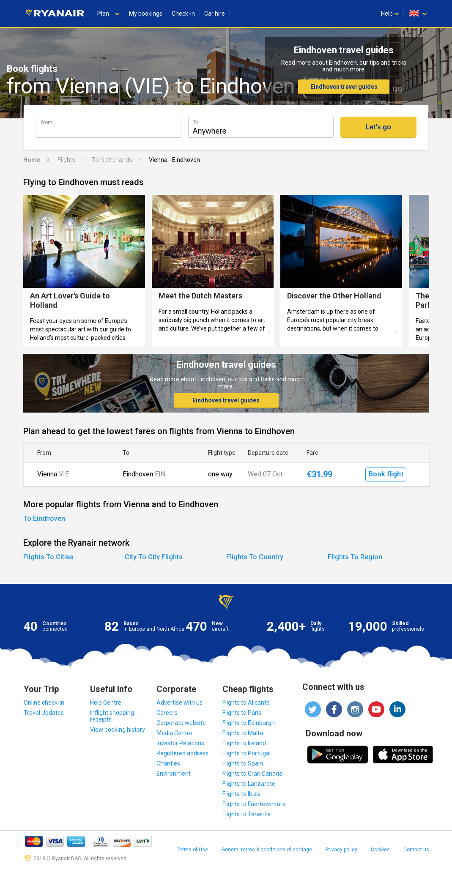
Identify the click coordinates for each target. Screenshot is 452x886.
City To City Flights (154, 557)
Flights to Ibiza (241, 793)
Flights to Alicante (246, 702)
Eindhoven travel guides (344, 86)
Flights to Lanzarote (248, 783)
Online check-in (44, 702)
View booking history (117, 729)
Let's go (378, 127)
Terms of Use (192, 850)
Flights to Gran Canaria (252, 773)
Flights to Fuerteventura (254, 804)
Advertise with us (179, 702)
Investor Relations (180, 743)
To (195, 122)
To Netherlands (112, 159)
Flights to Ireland (244, 743)
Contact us (416, 850)
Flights (66, 159)
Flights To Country (254, 557)
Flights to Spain (242, 763)
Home (31, 159)
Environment (173, 773)
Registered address (182, 753)
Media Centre (174, 733)
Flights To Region (355, 557)
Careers (167, 712)
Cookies (380, 850)
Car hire (214, 13)
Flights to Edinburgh (248, 722)
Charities (168, 763)
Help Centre (105, 702)
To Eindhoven (44, 518)
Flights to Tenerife (246, 814)
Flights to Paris (241, 712)
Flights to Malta (242, 733)
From (46, 122)
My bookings (145, 13)
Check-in (183, 13)
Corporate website (181, 722)
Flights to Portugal (246, 753)
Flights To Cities (48, 557)
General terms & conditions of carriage (267, 850)
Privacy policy (341, 850)
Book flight (386, 474)
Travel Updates (44, 712)
